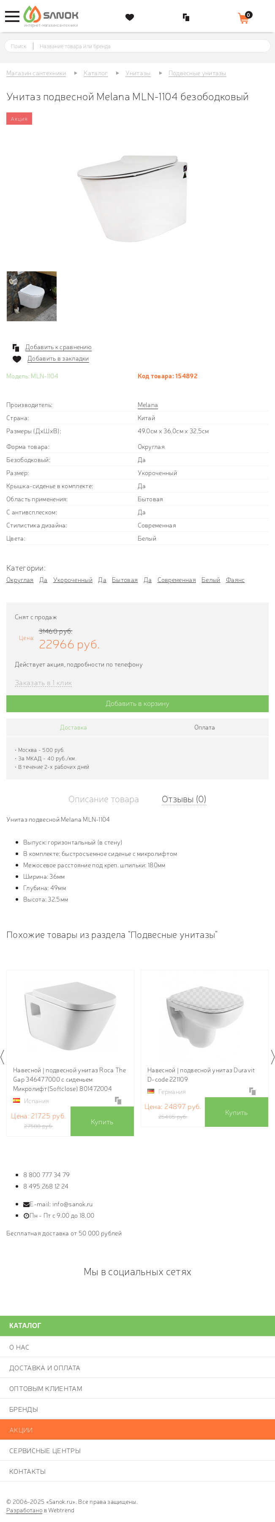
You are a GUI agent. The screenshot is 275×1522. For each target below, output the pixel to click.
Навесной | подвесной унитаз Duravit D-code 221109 (201, 1074)
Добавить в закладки (58, 358)
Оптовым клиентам (45, 1388)
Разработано (24, 1510)
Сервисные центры (45, 1450)
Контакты (27, 1471)
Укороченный (73, 579)
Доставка (73, 726)
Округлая (19, 579)
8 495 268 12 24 (46, 1185)
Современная (177, 579)
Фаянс (235, 579)
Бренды (23, 1408)
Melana (148, 404)
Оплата (204, 726)
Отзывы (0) (184, 798)
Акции (21, 1429)
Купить (102, 1121)
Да (43, 579)
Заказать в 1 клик (43, 682)
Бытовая (125, 579)
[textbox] (145, 46)
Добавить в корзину (137, 703)
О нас (19, 1346)
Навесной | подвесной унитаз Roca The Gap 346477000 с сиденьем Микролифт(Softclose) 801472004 (69, 1079)
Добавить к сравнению (58, 346)
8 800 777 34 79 (46, 1174)
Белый (211, 579)
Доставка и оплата (44, 1367)
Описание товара (103, 798)
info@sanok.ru (72, 1203)
